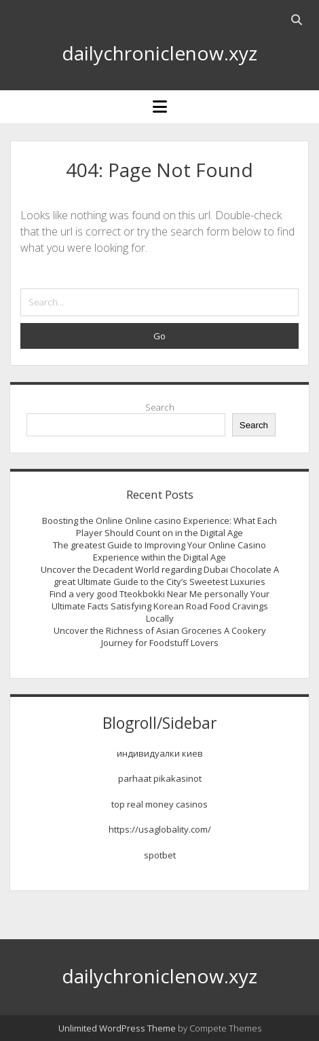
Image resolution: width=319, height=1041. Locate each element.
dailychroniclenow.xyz (159, 53)
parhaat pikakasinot (160, 778)
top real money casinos (159, 804)
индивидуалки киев (160, 753)
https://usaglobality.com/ (160, 829)
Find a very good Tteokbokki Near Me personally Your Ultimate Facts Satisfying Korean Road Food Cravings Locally (159, 606)
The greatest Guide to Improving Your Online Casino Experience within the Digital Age (159, 551)
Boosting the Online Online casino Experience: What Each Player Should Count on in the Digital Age (159, 526)
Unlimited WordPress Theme (117, 1028)
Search (159, 407)
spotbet (160, 855)
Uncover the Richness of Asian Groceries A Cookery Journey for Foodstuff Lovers (160, 636)
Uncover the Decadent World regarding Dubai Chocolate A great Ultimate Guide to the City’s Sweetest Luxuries (160, 575)
